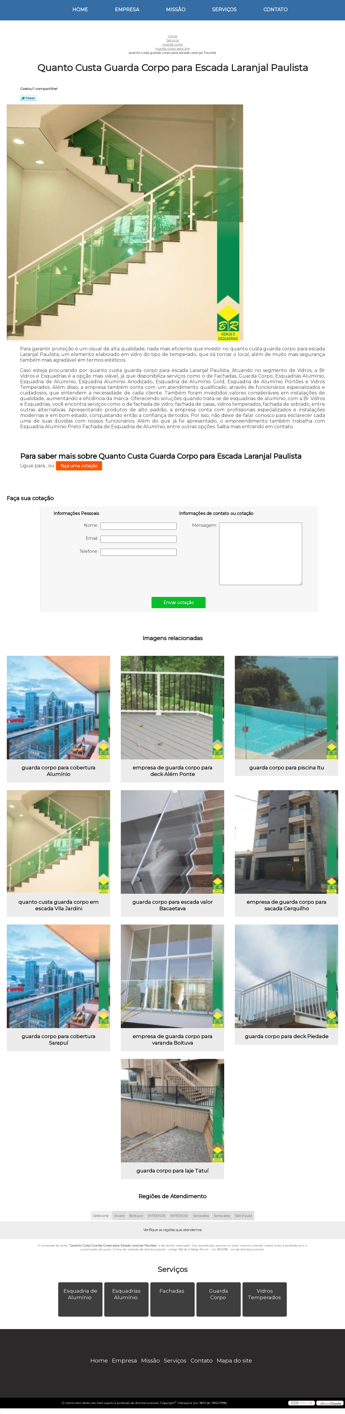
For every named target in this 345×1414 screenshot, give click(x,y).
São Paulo (243, 1215)
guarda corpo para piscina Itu (286, 768)
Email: (131, 539)
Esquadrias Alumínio (126, 1294)
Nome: (130, 526)
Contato (275, 9)
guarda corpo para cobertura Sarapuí (58, 1039)
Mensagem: (247, 554)
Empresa (127, 9)
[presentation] (91, 573)
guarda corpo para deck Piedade (286, 1036)
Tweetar (28, 98)
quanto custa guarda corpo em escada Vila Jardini (58, 905)
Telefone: (128, 552)
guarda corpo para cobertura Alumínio (58, 771)
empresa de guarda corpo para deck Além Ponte (172, 771)
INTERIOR (156, 1215)
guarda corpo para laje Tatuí (172, 1171)
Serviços (224, 9)
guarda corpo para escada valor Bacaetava (172, 905)
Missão (175, 9)
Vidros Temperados (265, 1294)
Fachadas (172, 1291)
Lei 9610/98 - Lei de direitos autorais (237, 1249)
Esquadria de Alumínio (80, 1294)
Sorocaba (201, 1215)
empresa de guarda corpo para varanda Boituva (172, 1039)
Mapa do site (234, 1360)
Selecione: (101, 1215)
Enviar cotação (178, 602)
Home (80, 9)
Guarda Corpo (218, 1294)
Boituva (136, 1215)
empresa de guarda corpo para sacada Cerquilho (286, 905)
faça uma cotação (79, 465)
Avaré (119, 1215)
